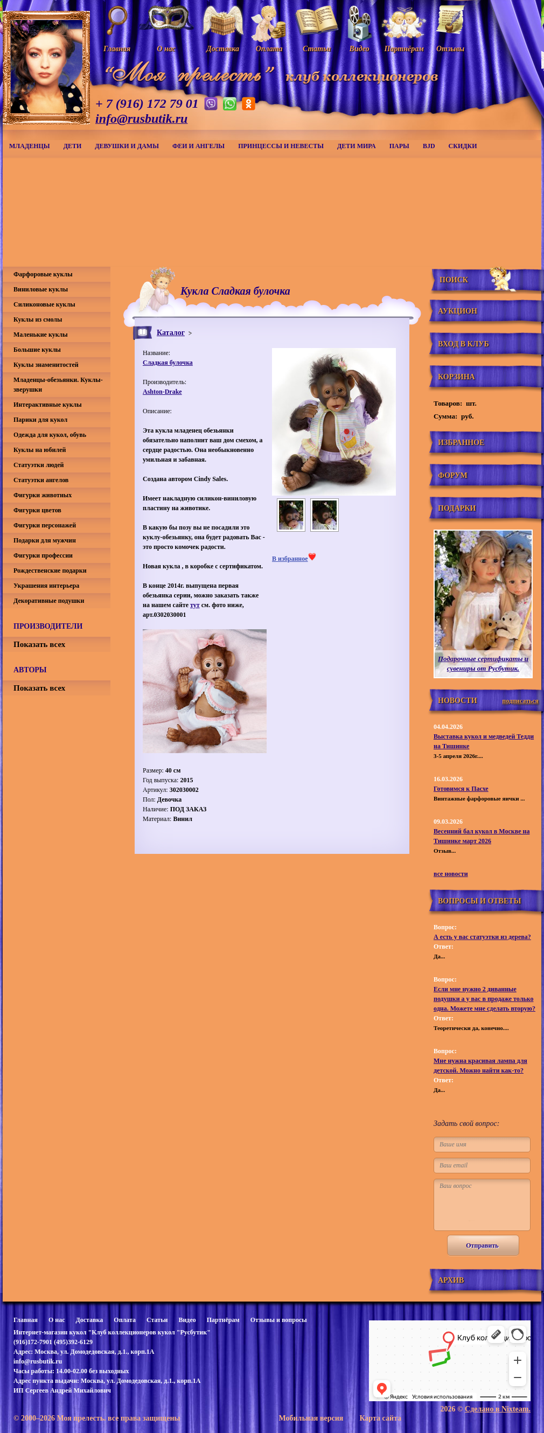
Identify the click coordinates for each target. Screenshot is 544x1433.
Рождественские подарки (50, 570)
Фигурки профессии (43, 555)
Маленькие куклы (40, 334)
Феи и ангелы (198, 146)
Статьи (157, 1320)
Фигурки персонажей (44, 525)
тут (195, 605)
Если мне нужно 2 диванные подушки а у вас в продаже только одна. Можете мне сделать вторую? (484, 998)
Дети (73, 146)
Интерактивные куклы (47, 404)
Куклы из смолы (37, 319)
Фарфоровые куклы (43, 274)
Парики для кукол (40, 419)
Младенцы (29, 146)
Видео (187, 1320)
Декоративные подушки (48, 600)
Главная (25, 1320)
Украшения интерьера (46, 585)
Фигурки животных (42, 495)
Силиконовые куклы (44, 304)
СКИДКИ (463, 146)
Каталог (171, 333)
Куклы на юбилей (39, 450)
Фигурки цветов (37, 510)
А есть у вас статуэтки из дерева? (482, 937)
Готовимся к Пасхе (461, 788)
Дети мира (356, 146)
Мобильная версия (310, 1418)
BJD (429, 146)
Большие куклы (37, 349)
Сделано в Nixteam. (498, 1409)
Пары (399, 146)
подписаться (520, 701)
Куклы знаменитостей (46, 364)
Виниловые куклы (40, 289)
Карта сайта (380, 1418)
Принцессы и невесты (281, 146)
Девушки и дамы (127, 146)
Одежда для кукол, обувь (49, 435)
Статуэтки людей (38, 465)
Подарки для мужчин (44, 540)
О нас (56, 1320)
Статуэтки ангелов (40, 480)
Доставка (89, 1320)
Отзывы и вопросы (278, 1320)
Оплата (125, 1320)
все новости (451, 874)
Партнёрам (223, 1320)
